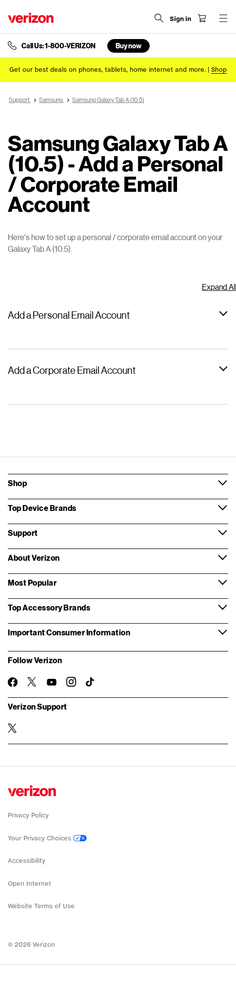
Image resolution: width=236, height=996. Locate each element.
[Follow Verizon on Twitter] (32, 682)
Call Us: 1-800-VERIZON (58, 45)
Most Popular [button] (32, 582)
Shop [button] (17, 483)
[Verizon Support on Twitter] (13, 728)
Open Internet (29, 883)
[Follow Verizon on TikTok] (91, 682)
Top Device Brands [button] (42, 507)
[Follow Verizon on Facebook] (13, 682)
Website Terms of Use (41, 906)
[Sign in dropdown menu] (180, 19)
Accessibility (26, 860)
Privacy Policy (28, 815)
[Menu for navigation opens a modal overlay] (223, 18)
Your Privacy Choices (47, 838)
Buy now (128, 45)
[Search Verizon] (159, 18)
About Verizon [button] (34, 557)
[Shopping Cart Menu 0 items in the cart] (202, 18)
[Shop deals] (219, 69)
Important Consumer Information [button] (69, 632)
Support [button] (23, 532)
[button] (118, 315)
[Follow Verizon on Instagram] (71, 682)
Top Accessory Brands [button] (49, 607)
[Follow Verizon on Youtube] (52, 682)
